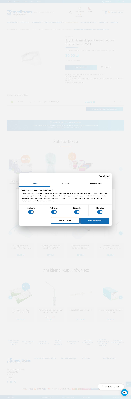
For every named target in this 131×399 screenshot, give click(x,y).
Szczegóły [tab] (65, 183)
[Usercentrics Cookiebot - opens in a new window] (100, 176)
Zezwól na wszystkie (94, 220)
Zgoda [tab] (34, 183)
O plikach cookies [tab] (96, 183)
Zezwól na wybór (65, 220)
